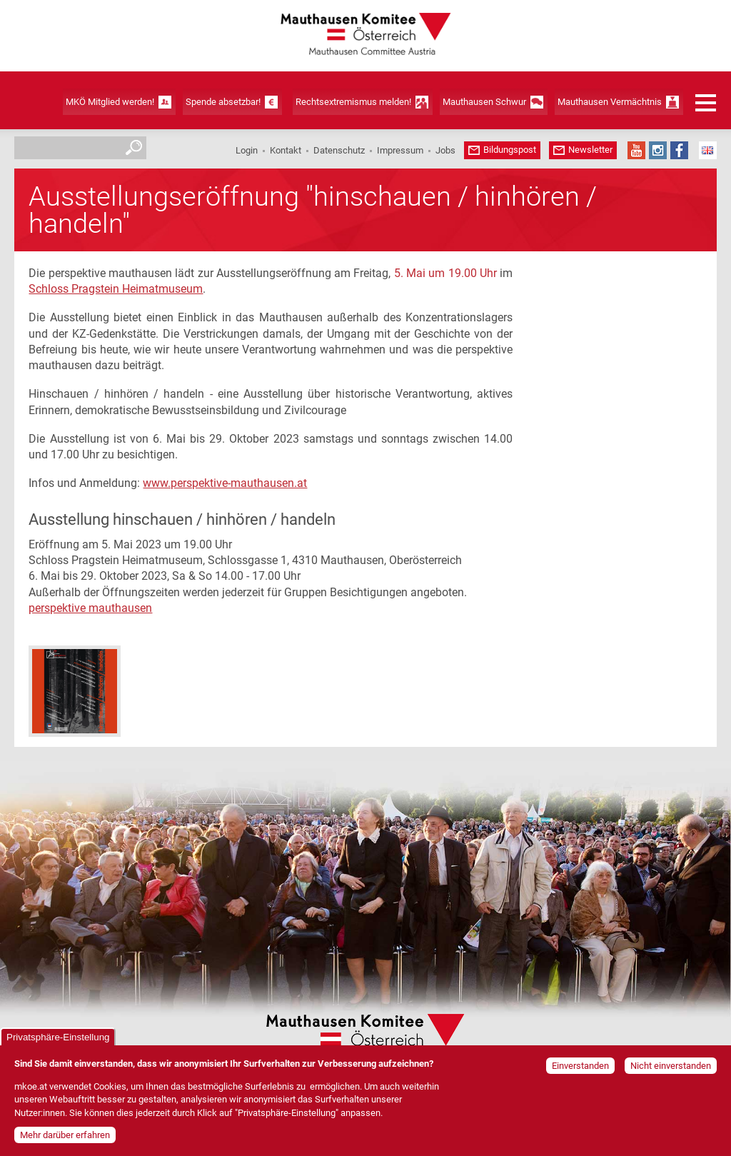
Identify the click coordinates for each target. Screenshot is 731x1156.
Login (247, 150)
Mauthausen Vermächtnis (610, 101)
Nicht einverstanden (670, 1067)
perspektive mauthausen (90, 608)
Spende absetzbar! (223, 101)
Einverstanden (580, 1067)
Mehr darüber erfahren (65, 1137)
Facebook (679, 150)
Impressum (400, 150)
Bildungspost (509, 149)
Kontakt (285, 150)
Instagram (658, 150)
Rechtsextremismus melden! (353, 101)
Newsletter (590, 149)
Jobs (445, 150)
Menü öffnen (706, 103)
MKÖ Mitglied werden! (110, 101)
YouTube (636, 150)
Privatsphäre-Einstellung (57, 1039)
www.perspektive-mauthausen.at (225, 483)
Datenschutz (339, 150)
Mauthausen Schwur (484, 101)
